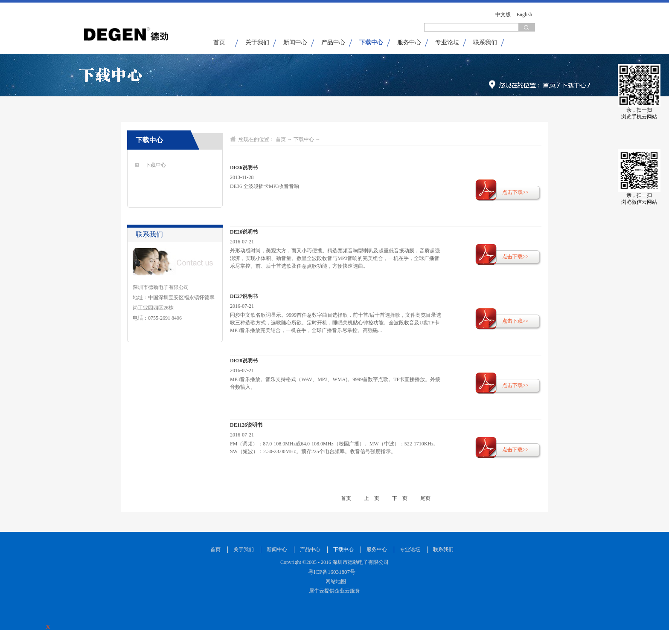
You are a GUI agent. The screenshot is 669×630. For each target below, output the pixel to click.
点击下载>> (515, 192)
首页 (219, 42)
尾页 (425, 498)
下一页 (399, 498)
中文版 (503, 14)
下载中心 (304, 139)
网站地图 (334, 581)
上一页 (371, 498)
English (524, 14)
